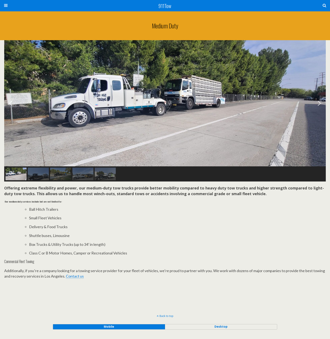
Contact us (75, 276)
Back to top (166, 316)
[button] (10, 103)
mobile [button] (109, 326)
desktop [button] (221, 326)
